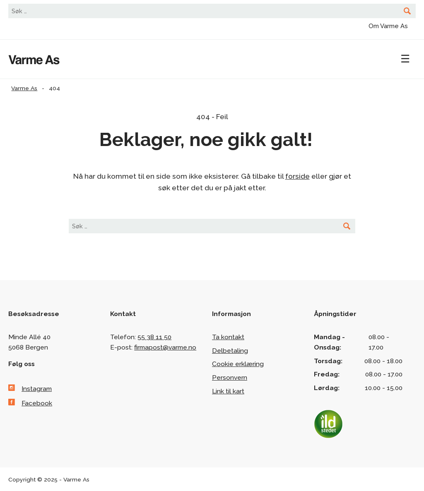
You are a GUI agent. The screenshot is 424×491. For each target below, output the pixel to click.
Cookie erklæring (238, 364)
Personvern (229, 377)
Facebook (37, 403)
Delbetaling (230, 350)
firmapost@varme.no (165, 347)
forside (297, 176)
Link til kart (228, 391)
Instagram (37, 389)
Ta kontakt (228, 337)
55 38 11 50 (154, 337)
